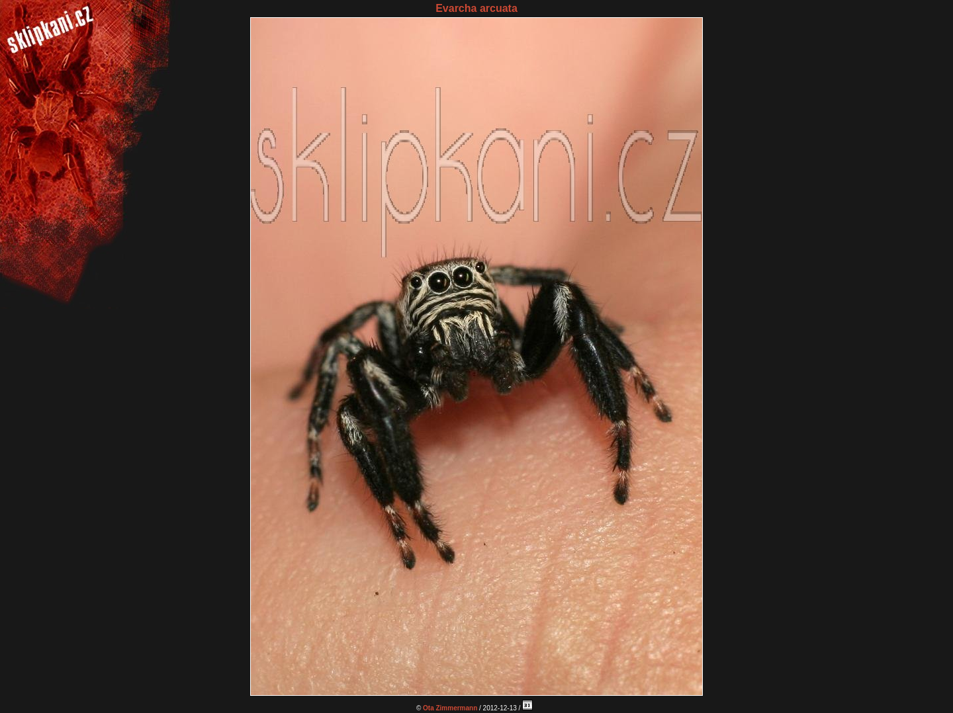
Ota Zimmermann (450, 708)
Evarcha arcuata (476, 8)
